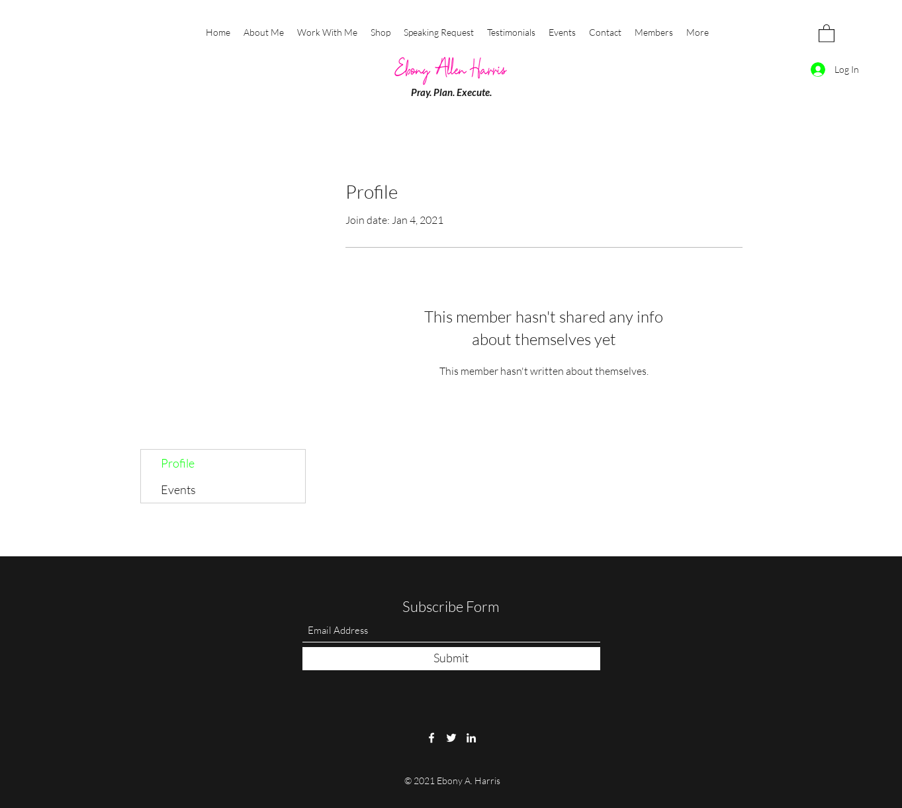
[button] (826, 32)
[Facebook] (431, 737)
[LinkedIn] (471, 737)
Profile (178, 463)
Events (178, 489)
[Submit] (451, 658)
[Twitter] (451, 737)
